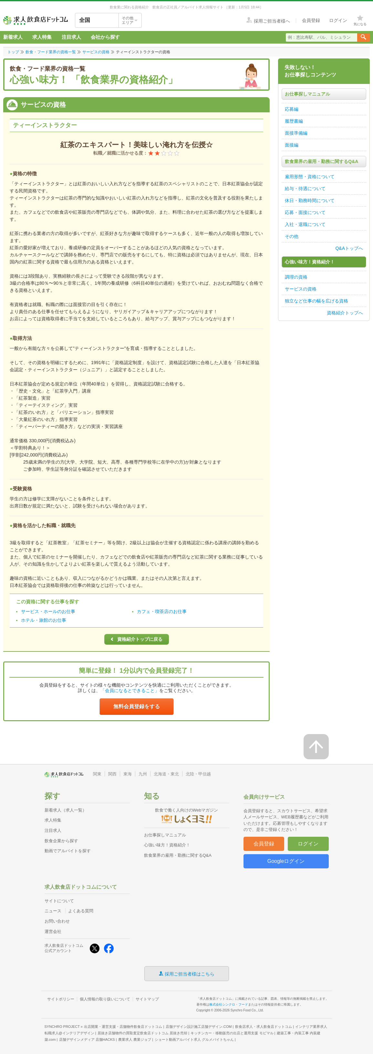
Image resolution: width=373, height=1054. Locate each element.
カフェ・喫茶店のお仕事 (162, 611)
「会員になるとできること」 (129, 690)
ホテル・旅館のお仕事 (43, 620)
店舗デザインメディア (87, 1039)
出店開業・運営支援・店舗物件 (123, 1026)
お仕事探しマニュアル (165, 835)
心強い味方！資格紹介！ (167, 845)
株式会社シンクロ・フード (228, 1004)
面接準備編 (296, 133)
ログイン (308, 843)
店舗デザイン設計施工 (199, 1026)
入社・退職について (305, 224)
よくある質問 (80, 910)
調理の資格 (296, 277)
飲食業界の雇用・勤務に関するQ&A (178, 855)
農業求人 (134, 1039)
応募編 (291, 109)
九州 (143, 774)
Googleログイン (286, 861)
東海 (127, 774)
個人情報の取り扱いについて (105, 999)
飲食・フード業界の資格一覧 (51, 52)
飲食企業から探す (61, 840)
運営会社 (53, 931)
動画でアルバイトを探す (68, 850)
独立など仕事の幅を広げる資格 (316, 300)
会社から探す (105, 37)
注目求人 (71, 37)
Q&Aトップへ (349, 248)
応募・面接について (305, 212)
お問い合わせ (57, 921)
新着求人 (13, 37)
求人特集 (42, 37)
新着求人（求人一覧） (66, 810)
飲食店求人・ (263, 1026)
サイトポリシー (60, 999)
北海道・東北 (166, 774)
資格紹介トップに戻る (135, 639)
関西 (112, 774)
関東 (97, 774)
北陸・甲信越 (198, 774)
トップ (13, 52)
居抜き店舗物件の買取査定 (142, 1033)
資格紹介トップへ (345, 312)
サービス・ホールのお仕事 (48, 611)
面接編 (291, 145)
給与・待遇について (305, 188)
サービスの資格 (95, 52)
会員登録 (264, 843)
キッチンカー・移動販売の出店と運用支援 (232, 1033)
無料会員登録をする (136, 706)
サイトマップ (147, 999)
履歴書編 (294, 121)
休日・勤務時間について (310, 200)
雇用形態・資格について (310, 176)
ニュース (53, 910)
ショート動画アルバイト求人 (194, 1039)
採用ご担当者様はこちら (189, 973)
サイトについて (59, 900)
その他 (291, 236)
